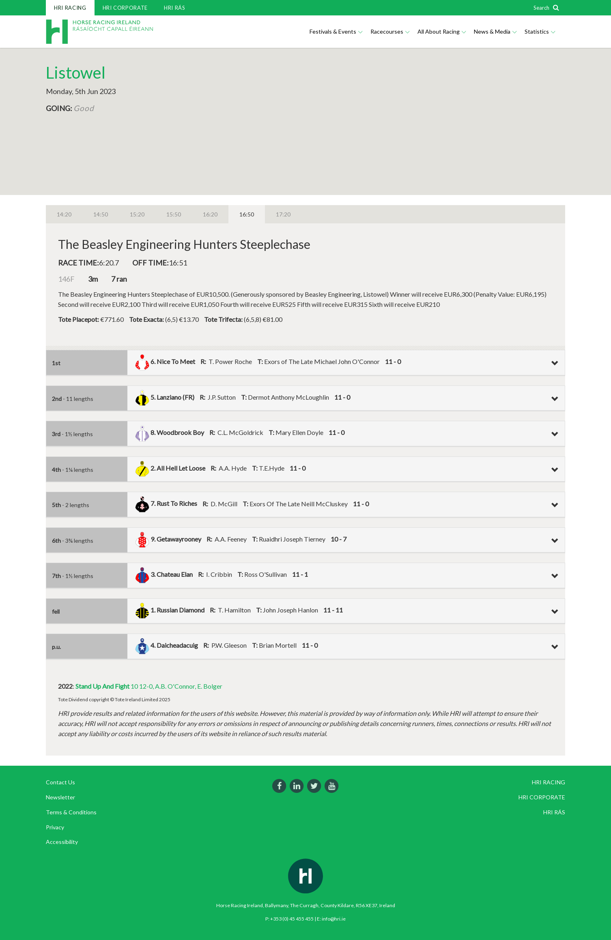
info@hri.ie (334, 919)
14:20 (64, 214)
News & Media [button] (495, 31)
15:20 (137, 214)
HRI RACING (70, 7)
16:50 (246, 214)
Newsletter (60, 797)
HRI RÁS (174, 7)
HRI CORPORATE (125, 7)
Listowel (75, 72)
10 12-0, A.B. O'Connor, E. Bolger (148, 686)
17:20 (283, 214)
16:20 (210, 214)
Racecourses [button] (389, 31)
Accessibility (62, 841)
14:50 (100, 214)
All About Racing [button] (441, 31)
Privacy (55, 827)
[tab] (305, 362)
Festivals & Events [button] (336, 31)
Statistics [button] (540, 31)
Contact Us (60, 782)
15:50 (173, 214)
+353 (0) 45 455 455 (292, 919)
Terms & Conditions (71, 812)
